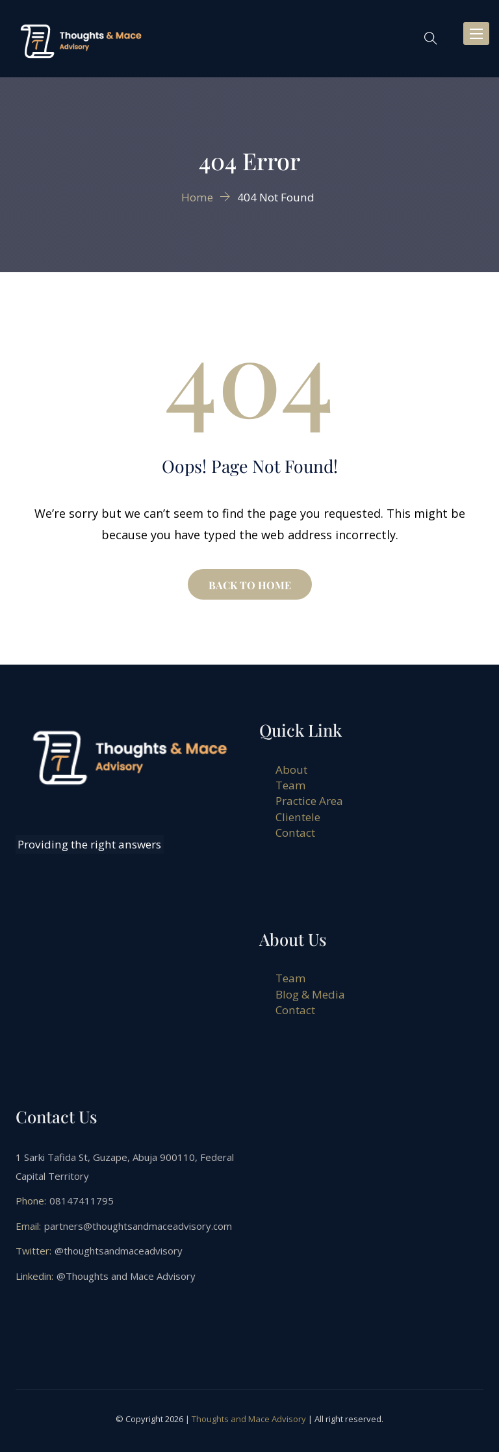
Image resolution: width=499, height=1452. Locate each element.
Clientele (297, 816)
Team (290, 785)
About (291, 769)
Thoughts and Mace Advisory (249, 1419)
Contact (295, 832)
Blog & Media (310, 994)
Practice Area (309, 800)
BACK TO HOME (250, 585)
